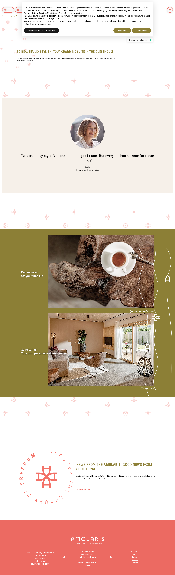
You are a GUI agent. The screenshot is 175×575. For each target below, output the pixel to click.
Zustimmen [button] (141, 30)
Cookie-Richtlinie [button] (66, 13)
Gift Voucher (135, 551)
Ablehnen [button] (122, 30)
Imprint (134, 554)
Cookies (135, 560)
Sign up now (84, 490)
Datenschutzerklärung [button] (124, 8)
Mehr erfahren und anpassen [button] (41, 30)
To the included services (142, 311)
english (94, 562)
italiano (87, 562)
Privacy (134, 557)
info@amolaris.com (87, 554)
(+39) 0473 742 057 (87, 551)
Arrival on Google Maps (87, 557)
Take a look (147, 388)
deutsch (80, 562)
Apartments (17, 16)
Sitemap (135, 563)
